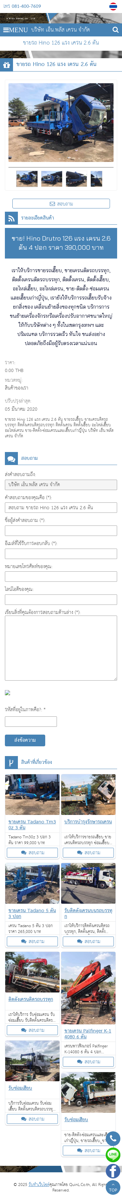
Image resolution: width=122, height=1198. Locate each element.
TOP (113, 1188)
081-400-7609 (26, 6)
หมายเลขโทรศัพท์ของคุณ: (28, 566)
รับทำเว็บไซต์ (39, 1185)
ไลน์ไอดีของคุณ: (19, 589)
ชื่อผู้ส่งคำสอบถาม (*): (25, 520)
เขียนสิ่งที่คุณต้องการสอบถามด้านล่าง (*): (42, 612)
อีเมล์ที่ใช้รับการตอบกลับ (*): (31, 543)
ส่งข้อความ (25, 740)
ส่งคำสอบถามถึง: (20, 474)
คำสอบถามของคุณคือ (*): (28, 497)
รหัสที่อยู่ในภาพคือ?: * (25, 709)
